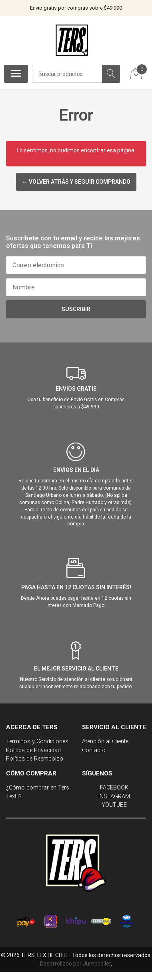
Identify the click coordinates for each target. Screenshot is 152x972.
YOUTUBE (114, 805)
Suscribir (76, 309)
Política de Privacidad (33, 750)
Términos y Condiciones (37, 741)
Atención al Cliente (105, 741)
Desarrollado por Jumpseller (75, 963)
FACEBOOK (114, 787)
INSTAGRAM (114, 796)
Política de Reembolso (34, 758)
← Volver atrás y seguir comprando (76, 181)
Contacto (94, 750)
